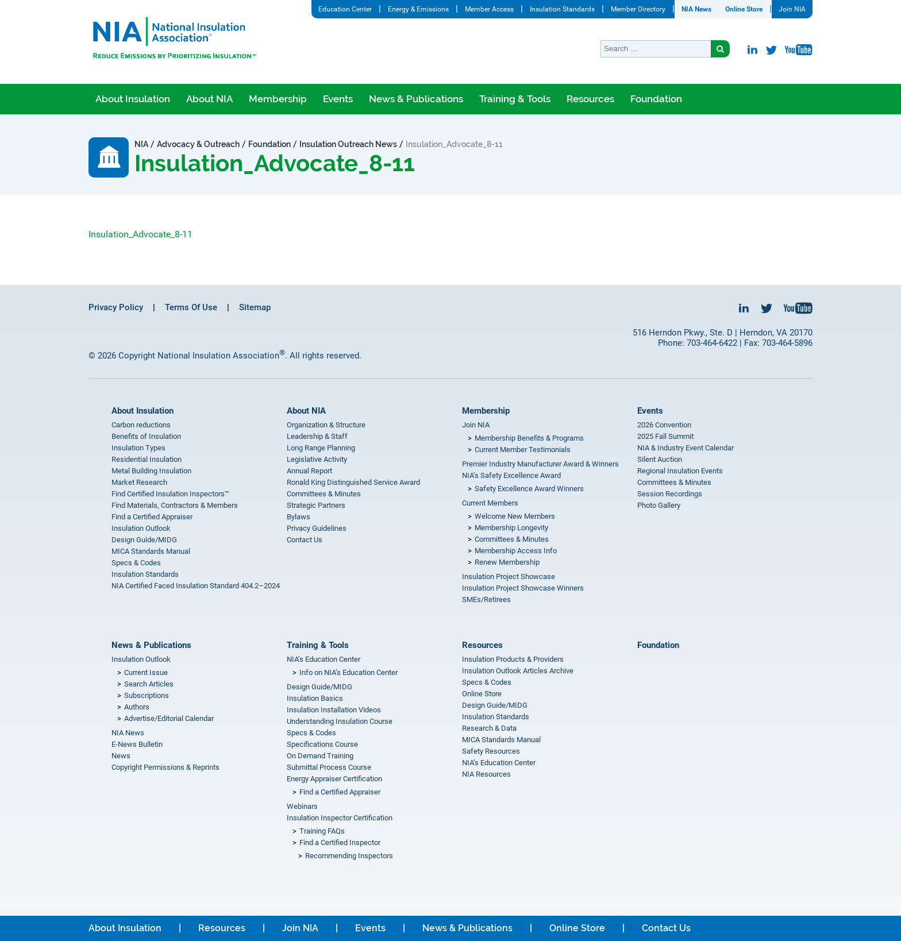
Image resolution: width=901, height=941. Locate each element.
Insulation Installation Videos (334, 709)
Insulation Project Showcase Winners (523, 588)
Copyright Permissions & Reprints (165, 767)
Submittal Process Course (329, 767)
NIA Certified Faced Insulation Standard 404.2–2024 (195, 585)
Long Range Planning (321, 447)
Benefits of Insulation (146, 436)
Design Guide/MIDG (144, 539)
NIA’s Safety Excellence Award (511, 475)
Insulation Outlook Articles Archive (517, 670)
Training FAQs (322, 831)
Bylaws (298, 516)
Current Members (490, 503)
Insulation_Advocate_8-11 (140, 234)
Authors (136, 707)
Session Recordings (669, 493)
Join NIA (792, 9)
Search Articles (149, 684)
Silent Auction (659, 459)
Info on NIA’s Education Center (348, 672)
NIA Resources (486, 774)
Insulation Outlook (141, 528)
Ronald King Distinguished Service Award (353, 482)
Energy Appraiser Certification (334, 778)
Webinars (302, 806)
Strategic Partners (316, 505)
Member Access (489, 9)
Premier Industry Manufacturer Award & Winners (540, 464)
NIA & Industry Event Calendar (685, 447)
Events (338, 99)
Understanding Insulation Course (339, 721)
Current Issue (146, 672)
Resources (590, 99)
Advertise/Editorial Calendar (169, 718)
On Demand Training (320, 755)
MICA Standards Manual (150, 551)
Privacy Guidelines (316, 528)
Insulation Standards (562, 9)
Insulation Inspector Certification (339, 817)
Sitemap (255, 307)
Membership (278, 99)
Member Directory (638, 9)
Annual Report (309, 470)
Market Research (139, 482)
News (120, 755)
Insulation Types (138, 447)
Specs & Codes (136, 562)
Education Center (345, 9)
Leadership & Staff (317, 436)
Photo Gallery (658, 505)
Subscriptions (146, 695)
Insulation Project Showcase (508, 576)
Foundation (656, 99)
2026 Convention (664, 425)
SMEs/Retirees (486, 599)
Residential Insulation (146, 459)
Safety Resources (491, 751)
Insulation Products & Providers (513, 659)
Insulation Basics (315, 698)
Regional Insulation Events (680, 470)
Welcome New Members (515, 516)
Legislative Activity (317, 459)
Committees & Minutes (324, 493)
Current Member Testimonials (523, 449)
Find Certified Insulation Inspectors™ (170, 493)
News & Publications (416, 99)
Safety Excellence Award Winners (529, 488)
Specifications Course (322, 744)
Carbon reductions (141, 425)
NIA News (696, 9)
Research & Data (489, 728)
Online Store (744, 9)
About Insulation (132, 99)
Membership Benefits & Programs (529, 438)
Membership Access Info (516, 550)
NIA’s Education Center (323, 659)
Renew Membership (507, 562)
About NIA (209, 99)
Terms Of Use (191, 307)
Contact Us (304, 539)
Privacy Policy (115, 307)
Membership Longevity (511, 527)
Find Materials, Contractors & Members (174, 505)
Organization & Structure (326, 425)
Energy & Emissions (418, 9)
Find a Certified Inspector (339, 842)
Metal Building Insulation (151, 470)
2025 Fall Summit (665, 436)
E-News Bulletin (137, 744)
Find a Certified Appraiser (151, 516)
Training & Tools (514, 99)
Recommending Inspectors (349, 855)
